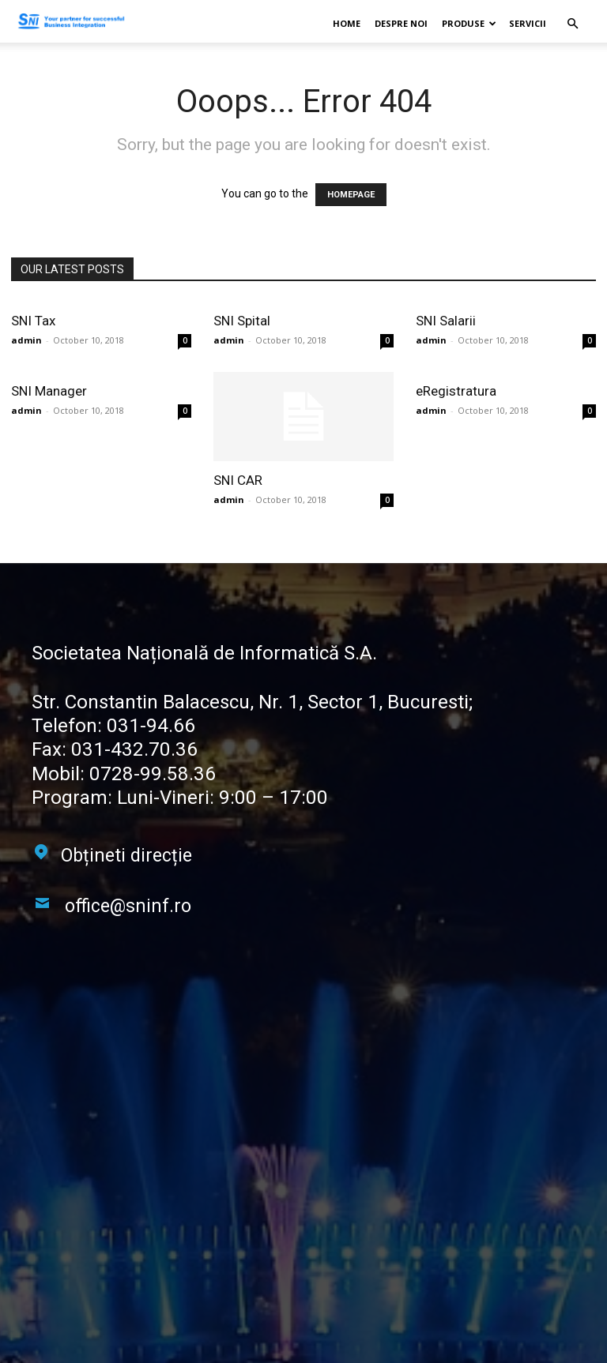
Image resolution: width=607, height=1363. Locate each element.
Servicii (527, 23)
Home (346, 23)
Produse (469, 23)
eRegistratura (456, 391)
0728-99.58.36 (148, 773)
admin (26, 340)
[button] (572, 24)
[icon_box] (112, 857)
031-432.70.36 (130, 749)
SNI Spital (241, 321)
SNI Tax (33, 321)
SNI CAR (237, 480)
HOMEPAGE (351, 195)
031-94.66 (146, 726)
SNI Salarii (446, 321)
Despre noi (401, 23)
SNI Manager (49, 391)
